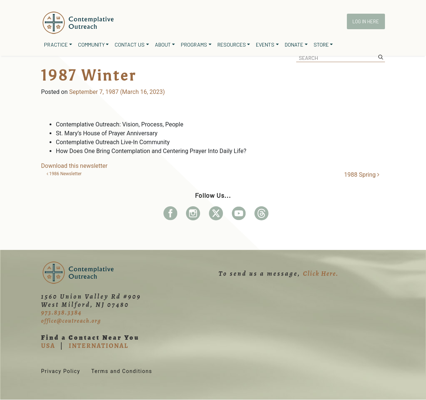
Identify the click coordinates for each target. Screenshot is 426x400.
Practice (56, 44)
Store (321, 44)
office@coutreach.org (71, 321)
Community (91, 44)
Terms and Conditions (121, 371)
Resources (231, 44)
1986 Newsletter (64, 173)
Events (265, 44)
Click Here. (320, 273)
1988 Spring (361, 174)
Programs (194, 44)
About (163, 44)
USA (48, 345)
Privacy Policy (60, 371)
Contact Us (130, 44)
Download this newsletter (74, 165)
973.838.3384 (61, 312)
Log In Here (365, 21)
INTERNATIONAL (98, 345)
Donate (294, 44)
